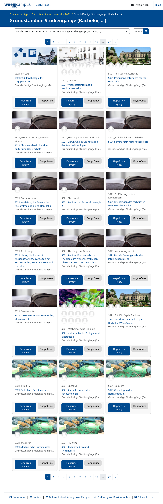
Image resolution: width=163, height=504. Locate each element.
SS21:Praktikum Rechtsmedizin (32, 390)
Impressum (17, 497)
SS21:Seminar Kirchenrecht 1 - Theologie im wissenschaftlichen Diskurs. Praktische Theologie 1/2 (80, 259)
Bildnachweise (144, 497)
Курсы (27, 14)
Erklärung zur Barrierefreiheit (112, 497)
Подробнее (46, 100)
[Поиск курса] (138, 31)
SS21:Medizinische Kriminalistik (32, 446)
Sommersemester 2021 (57, 14)
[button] (141, 5)
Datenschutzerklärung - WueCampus (67, 497)
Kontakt (35, 497)
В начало (15, 14)
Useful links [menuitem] (42, 4)
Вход (158, 4)
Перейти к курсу (25, 102)
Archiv (37, 14)
